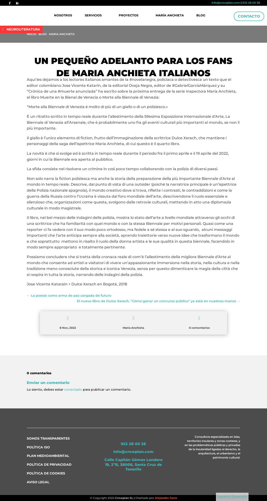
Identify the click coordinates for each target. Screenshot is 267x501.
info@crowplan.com (226, 2)
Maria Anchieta (62, 34)
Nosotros (64, 15)
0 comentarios (199, 327)
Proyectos (129, 15)
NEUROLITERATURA (23, 29)
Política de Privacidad (49, 464)
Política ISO (38, 447)
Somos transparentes (48, 438)
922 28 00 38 (251, 2)
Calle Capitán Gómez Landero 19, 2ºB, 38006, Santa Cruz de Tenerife (133, 464)
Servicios (93, 15)
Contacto (249, 16)
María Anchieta (169, 15)
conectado (73, 389)
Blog (200, 15)
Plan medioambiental (48, 456)
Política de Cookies (46, 473)
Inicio (31, 34)
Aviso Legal (38, 482)
